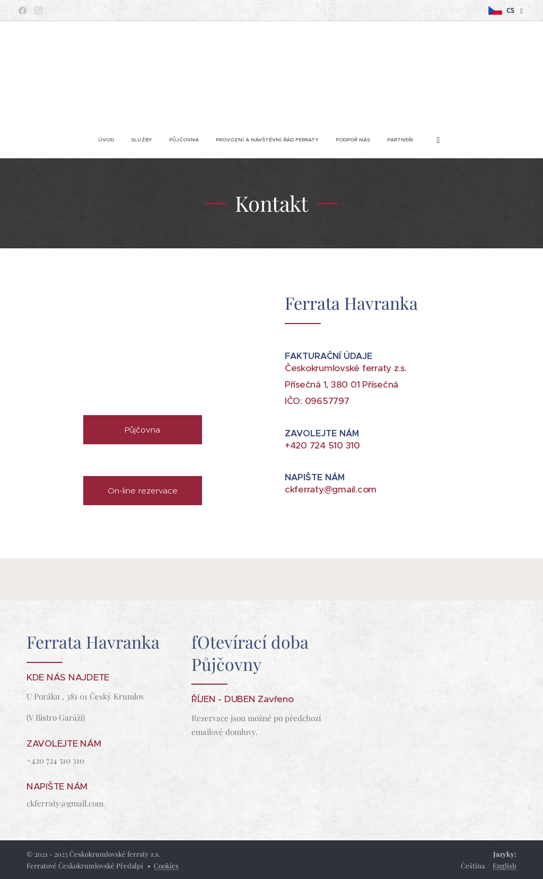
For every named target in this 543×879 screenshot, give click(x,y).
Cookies (166, 865)
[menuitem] (216, 140)
